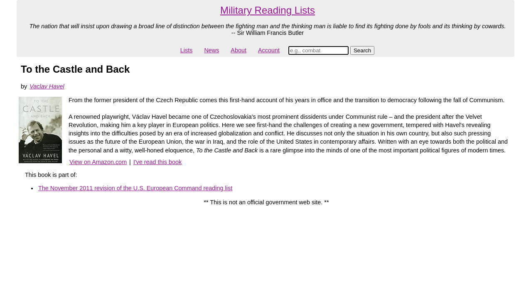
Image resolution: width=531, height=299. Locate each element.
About (238, 50)
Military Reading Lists (267, 10)
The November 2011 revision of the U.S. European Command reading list (135, 188)
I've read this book (157, 162)
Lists (186, 50)
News (211, 50)
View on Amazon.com (98, 162)
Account (269, 50)
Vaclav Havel (47, 86)
